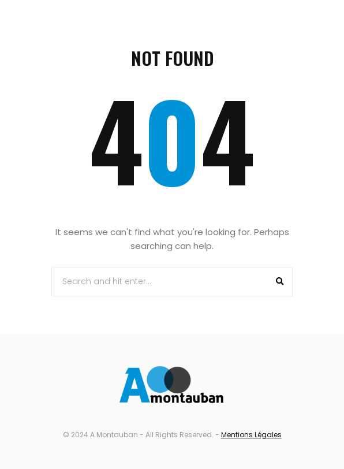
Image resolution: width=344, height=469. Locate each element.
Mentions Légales (251, 435)
